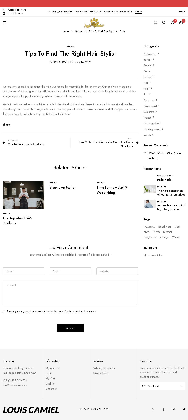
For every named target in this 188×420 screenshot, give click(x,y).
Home (66, 31)
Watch (147, 135)
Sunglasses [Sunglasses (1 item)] (150, 237)
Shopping (149, 100)
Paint (146, 89)
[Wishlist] (172, 23)
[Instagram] (174, 409)
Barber (79, 31)
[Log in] (155, 23)
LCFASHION (58, 62)
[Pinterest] (153, 409)
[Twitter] (184, 409)
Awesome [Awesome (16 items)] (149, 227)
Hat (146, 83)
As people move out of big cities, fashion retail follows (171, 209)
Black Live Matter (63, 187)
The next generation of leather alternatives (171, 193)
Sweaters (149, 112)
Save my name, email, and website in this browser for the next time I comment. (52, 311)
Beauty (147, 66)
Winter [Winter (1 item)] (176, 237)
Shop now (30, 373)
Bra (146, 71)
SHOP (138, 11)
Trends (147, 118)
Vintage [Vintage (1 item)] (164, 237)
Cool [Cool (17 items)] (177, 227)
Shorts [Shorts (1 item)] (156, 232)
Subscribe (181, 386)
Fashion (148, 77)
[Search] (164, 23)
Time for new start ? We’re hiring (112, 190)
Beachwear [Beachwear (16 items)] (164, 227)
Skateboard (150, 106)
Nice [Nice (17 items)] (146, 232)
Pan (146, 94)
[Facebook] (163, 409)
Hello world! (164, 180)
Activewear (150, 54)
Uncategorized (152, 123)
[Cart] (181, 23)
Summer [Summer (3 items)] (167, 232)
